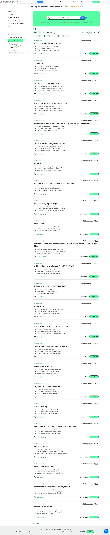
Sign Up (75, 2)
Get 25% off (96, 2)
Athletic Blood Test (86, 22)
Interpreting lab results (15, 37)
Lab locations (13, 35)
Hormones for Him (55, 22)
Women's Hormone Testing (16, 23)
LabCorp (96, 32)
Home (10, 11)
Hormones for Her (67, 22)
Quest (90, 32)
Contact (68, 2)
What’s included (84, 53)
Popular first (37, 32)
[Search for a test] (49, 17)
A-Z (44, 32)
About (10, 32)
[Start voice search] (40, 2)
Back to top (36, 523)
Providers (84, 32)
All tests (10, 14)
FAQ (61, 2)
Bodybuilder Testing (14, 17)
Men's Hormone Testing (15, 20)
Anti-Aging (77, 22)
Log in (105, 2)
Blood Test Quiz (85, 2)
